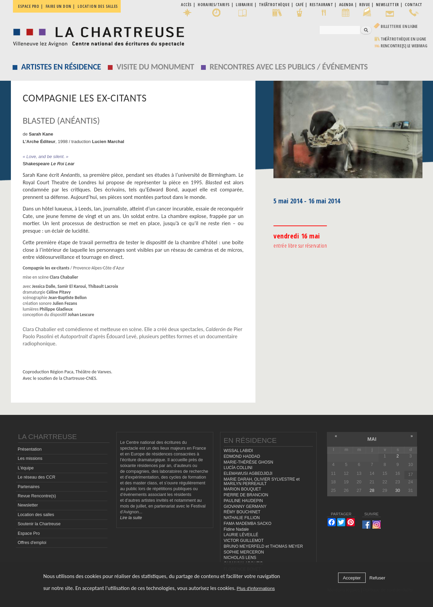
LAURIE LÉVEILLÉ (241, 534)
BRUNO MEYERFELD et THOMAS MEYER (263, 546)
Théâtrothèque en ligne (403, 39)
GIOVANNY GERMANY (245, 506)
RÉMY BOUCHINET (242, 512)
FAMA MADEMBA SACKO (247, 523)
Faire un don (58, 6)
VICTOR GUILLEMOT (244, 540)
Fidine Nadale (236, 529)
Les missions (30, 458)
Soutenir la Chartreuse (39, 524)
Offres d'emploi (32, 542)
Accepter (352, 577)
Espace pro (28, 6)
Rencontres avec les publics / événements (289, 67)
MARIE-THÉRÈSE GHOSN (248, 462)
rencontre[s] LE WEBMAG (404, 46)
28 (371, 490)
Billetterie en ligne (399, 26)
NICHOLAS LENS (240, 557)
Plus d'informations (256, 588)
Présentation (30, 449)
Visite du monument (155, 67)
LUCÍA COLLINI (238, 468)
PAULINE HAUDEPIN (243, 500)
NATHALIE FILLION (242, 517)
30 (397, 490)
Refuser (377, 577)
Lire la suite (131, 518)
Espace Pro (29, 533)
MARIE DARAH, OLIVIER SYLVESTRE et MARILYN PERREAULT (262, 481)
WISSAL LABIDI (238, 450)
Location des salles (98, 6)
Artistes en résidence (61, 67)
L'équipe (26, 468)
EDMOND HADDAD (242, 456)
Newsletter (28, 505)
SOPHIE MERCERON (244, 552)
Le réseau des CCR (36, 477)
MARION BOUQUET (242, 489)
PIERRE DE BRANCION (246, 495)
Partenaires (28, 486)
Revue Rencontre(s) (37, 496)
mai (372, 439)
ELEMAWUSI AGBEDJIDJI (248, 473)
